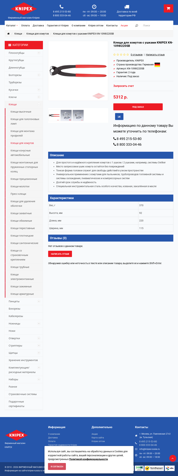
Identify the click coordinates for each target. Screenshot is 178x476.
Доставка (53, 437)
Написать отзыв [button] (60, 254)
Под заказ (138, 107)
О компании (54, 434)
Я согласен (57, 466)
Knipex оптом (98, 441)
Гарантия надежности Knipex (62, 445)
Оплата (51, 441)
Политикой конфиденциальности (88, 459)
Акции (95, 434)
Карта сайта (98, 437)
